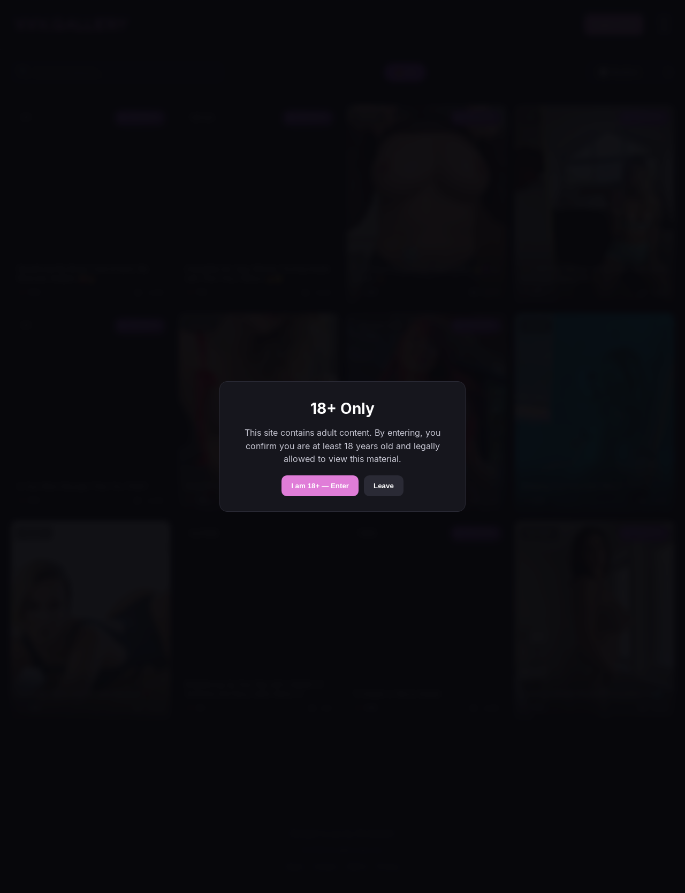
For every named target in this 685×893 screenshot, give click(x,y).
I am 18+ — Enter (320, 486)
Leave (384, 486)
